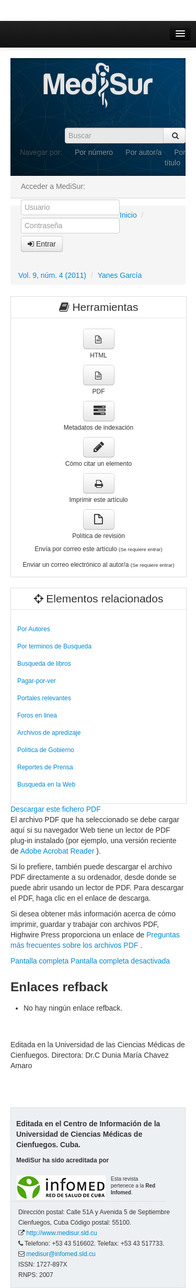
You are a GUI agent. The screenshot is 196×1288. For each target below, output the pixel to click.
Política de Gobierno (45, 750)
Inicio (128, 215)
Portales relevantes (44, 698)
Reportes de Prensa (45, 767)
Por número (94, 152)
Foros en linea (37, 715)
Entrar (42, 244)
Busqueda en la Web (46, 784)
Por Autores (33, 629)
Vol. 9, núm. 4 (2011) (52, 275)
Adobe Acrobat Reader (58, 851)
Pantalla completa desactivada (120, 961)
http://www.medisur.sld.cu (61, 1233)
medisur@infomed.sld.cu (60, 1254)
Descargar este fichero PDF (55, 809)
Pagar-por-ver (36, 681)
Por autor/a (143, 152)
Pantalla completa (39, 961)
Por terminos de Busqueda (54, 646)
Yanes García (120, 275)
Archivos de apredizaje (48, 732)
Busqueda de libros (44, 663)
